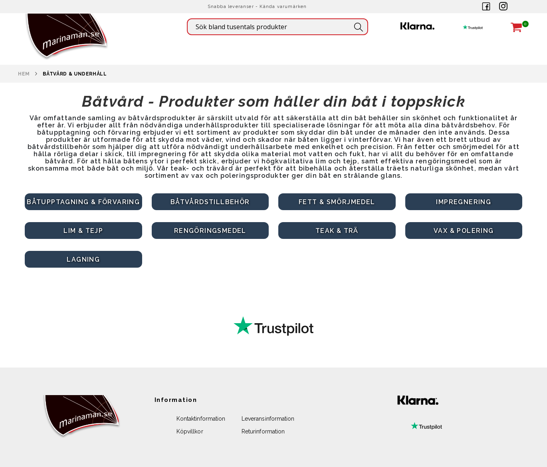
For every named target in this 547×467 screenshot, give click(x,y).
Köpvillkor (189, 431)
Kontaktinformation (200, 418)
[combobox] (277, 26)
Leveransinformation (268, 418)
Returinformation (263, 431)
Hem (24, 74)
